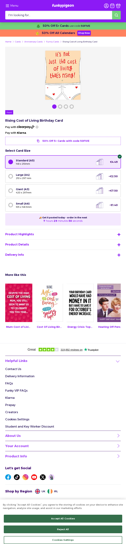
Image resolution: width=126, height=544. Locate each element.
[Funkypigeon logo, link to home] (63, 5)
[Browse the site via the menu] (11, 6)
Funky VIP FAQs (16, 390)
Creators (11, 412)
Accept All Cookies (63, 521)
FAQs (9, 383)
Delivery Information (19, 376)
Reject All (63, 532)
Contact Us (13, 369)
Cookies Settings (17, 419)
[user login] (106, 5)
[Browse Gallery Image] (54, 106)
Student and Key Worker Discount (29, 426)
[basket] (118, 5)
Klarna (10, 398)
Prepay (10, 405)
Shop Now (84, 33)
